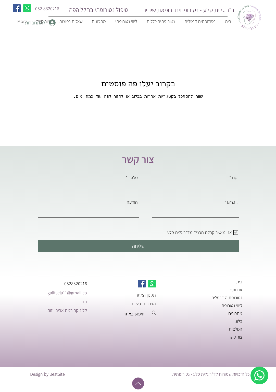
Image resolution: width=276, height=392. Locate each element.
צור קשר (235, 337)
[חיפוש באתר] (136, 314)
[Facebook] (17, 8)
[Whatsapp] (27, 8)
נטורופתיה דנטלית (226, 297)
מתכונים (235, 313)
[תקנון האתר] (138, 295)
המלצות (235, 329)
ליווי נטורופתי (231, 305)
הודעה (132, 202)
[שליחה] (138, 246)
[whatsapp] (259, 375)
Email (232, 202)
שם (234, 178)
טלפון (133, 178)
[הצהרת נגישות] (138, 303)
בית (239, 282)
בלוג (238, 321)
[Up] (138, 383)
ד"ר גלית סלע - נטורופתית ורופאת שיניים (188, 10)
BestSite (57, 374)
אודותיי (236, 290)
